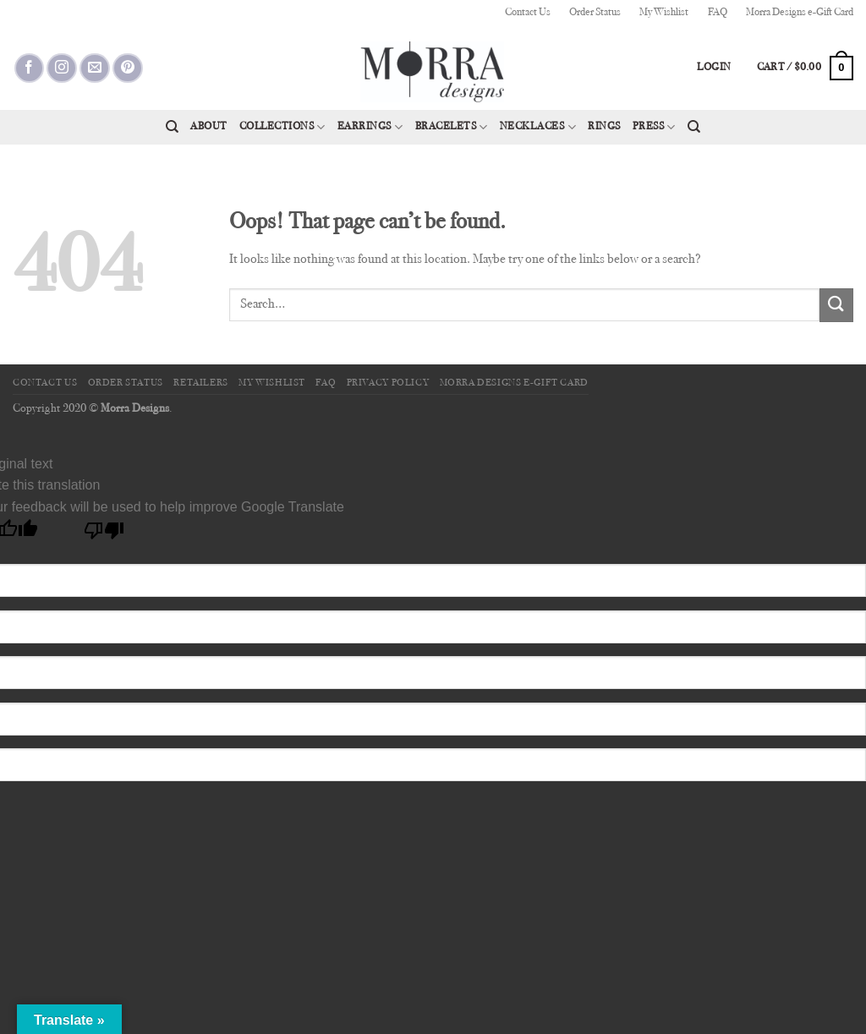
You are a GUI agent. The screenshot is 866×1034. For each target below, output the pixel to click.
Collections (282, 127)
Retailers (200, 383)
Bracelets (451, 127)
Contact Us (528, 13)
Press (654, 127)
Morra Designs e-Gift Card (799, 13)
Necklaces (538, 127)
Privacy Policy (388, 383)
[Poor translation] (104, 534)
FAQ (717, 13)
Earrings (370, 127)
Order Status (595, 13)
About (208, 127)
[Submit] (836, 304)
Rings (604, 127)
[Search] (172, 127)
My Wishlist (663, 13)
